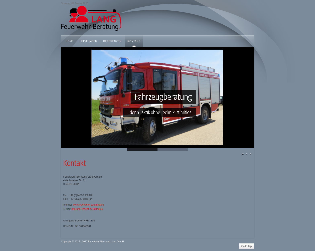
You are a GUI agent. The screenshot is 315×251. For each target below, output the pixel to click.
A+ (243, 154)
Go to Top (246, 246)
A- (250, 154)
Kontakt (74, 163)
